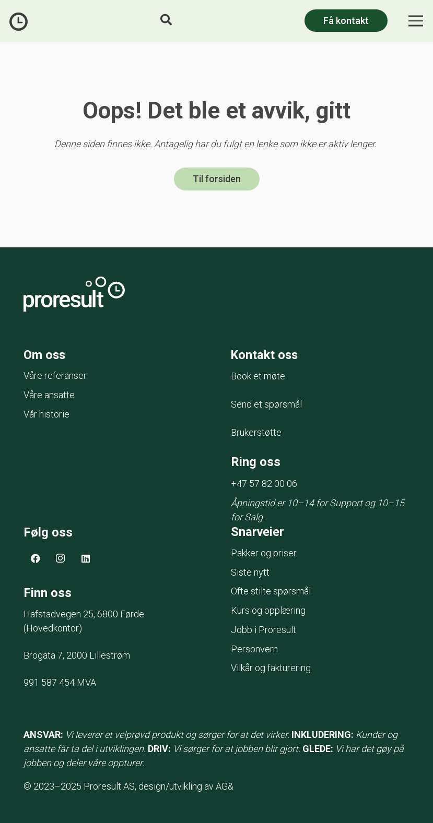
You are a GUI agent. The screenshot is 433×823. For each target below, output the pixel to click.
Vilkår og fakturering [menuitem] (271, 671)
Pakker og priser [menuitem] (264, 556)
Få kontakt (346, 20)
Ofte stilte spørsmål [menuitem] (271, 594)
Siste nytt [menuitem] (250, 575)
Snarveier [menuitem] (258, 536)
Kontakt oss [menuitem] (265, 355)
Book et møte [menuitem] (258, 377)
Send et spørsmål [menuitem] (266, 405)
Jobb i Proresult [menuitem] (263, 633)
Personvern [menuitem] (254, 652)
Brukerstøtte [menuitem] (256, 433)
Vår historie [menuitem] (46, 414)
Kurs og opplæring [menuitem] (268, 614)
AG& (224, 789)
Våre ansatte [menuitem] (49, 395)
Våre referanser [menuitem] (55, 376)
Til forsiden (217, 179)
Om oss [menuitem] (45, 355)
